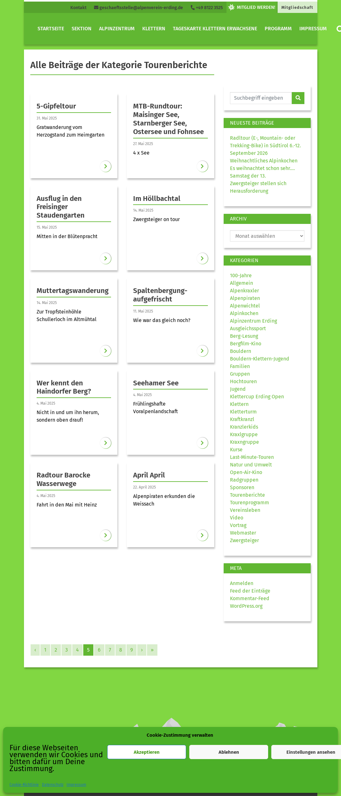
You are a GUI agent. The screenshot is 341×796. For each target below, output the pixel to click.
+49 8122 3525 (206, 7)
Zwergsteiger (244, 540)
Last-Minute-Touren (252, 457)
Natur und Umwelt (251, 465)
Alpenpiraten (245, 298)
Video (236, 518)
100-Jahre (241, 275)
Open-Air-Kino (246, 472)
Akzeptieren (147, 752)
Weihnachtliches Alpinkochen (263, 161)
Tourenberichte (247, 495)
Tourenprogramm (249, 503)
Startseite (51, 29)
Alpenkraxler (244, 291)
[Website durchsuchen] (261, 98)
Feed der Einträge (250, 591)
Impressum (76, 784)
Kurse (236, 450)
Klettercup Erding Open (257, 397)
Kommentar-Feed (249, 598)
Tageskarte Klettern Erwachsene (215, 29)
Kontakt (78, 7)
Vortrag (238, 525)
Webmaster (243, 533)
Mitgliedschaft (297, 7)
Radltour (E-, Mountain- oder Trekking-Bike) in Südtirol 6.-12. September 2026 (265, 145)
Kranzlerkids (244, 427)
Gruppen (240, 374)
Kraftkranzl (242, 419)
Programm (278, 29)
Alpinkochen (244, 313)
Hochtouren (243, 381)
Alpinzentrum (117, 29)
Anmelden (241, 583)
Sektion (81, 29)
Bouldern (240, 351)
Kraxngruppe (244, 442)
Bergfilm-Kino (245, 344)
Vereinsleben (245, 510)
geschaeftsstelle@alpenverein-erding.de (138, 7)
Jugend (238, 389)
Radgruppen (244, 480)
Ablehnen (229, 752)
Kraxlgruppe (244, 434)
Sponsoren (242, 487)
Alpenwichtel (245, 306)
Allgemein (241, 283)
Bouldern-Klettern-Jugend (259, 359)
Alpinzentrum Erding (253, 321)
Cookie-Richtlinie (24, 784)
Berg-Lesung (244, 336)
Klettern (153, 29)
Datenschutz (52, 784)
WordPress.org (246, 606)
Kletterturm (243, 412)
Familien (240, 366)
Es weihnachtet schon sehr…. (262, 168)
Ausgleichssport (248, 328)
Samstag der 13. (248, 176)
